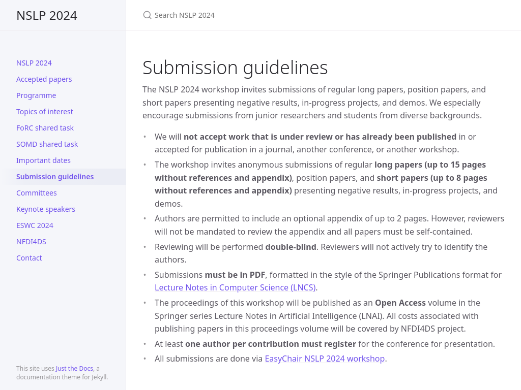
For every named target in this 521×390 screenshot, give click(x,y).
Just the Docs (74, 368)
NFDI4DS (31, 241)
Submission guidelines (55, 176)
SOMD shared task (47, 144)
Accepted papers (44, 79)
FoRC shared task (45, 128)
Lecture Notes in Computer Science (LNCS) (235, 287)
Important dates (43, 160)
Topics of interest (44, 111)
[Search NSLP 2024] (262, 15)
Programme (36, 95)
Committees (36, 193)
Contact (29, 258)
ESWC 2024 (34, 225)
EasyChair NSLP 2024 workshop (325, 358)
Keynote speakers (45, 209)
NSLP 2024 (46, 15)
